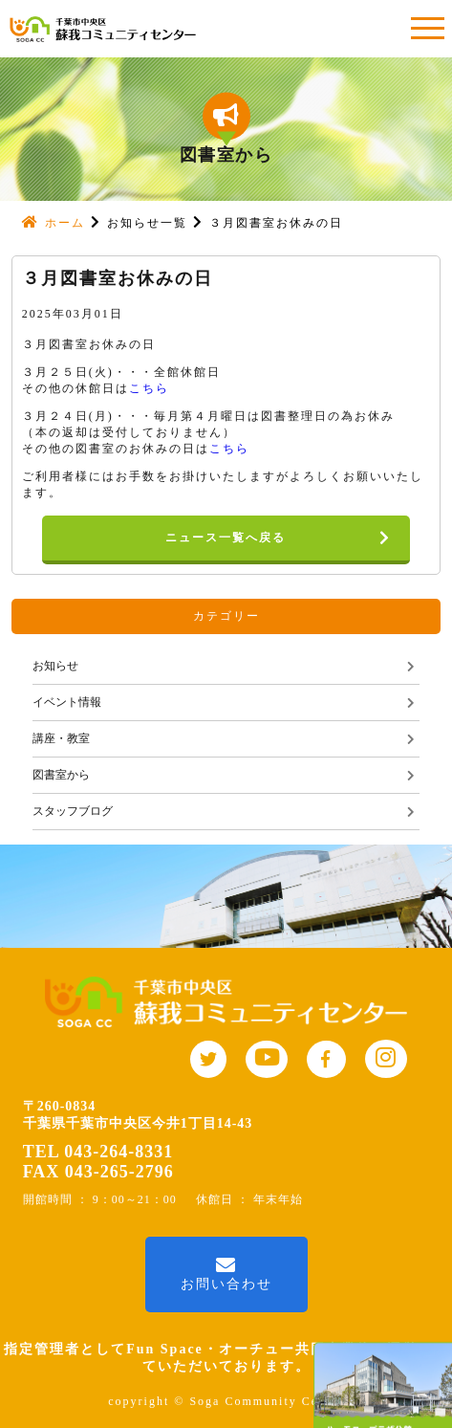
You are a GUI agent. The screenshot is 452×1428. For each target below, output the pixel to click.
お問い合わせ (226, 1273)
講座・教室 (61, 738)
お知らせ (55, 665)
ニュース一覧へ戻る (287, 538)
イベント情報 (66, 702)
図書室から (61, 774)
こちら (149, 388)
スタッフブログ (72, 811)
